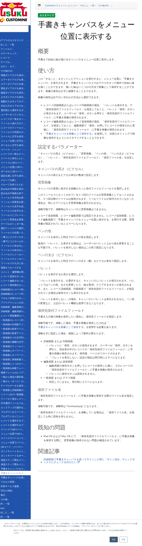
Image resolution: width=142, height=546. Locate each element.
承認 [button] (113, 539)
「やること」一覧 (99, 6)
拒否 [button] (123, 539)
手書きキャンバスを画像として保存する (82, 146)
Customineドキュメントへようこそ (73, 6)
